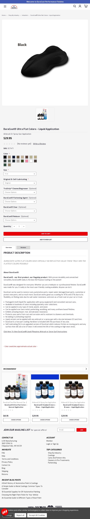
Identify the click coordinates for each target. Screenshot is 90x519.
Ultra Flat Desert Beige (22, 157)
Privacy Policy (7, 462)
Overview (9, 247)
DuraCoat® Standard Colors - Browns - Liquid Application (74, 406)
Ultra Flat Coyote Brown (9, 157)
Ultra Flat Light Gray (18, 161)
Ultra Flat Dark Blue (13, 157)
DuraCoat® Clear (15, 207)
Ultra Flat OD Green (22, 161)
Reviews (23, 247)
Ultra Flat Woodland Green (5, 165)
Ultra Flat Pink (26, 161)
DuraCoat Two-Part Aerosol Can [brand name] (14, 402)
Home (4, 15)
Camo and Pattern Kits (57, 458)
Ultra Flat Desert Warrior (35, 157)
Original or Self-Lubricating (16, 179)
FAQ (3, 453)
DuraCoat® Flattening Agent (20, 198)
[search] (74, 6)
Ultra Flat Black (5, 157)
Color (7, 154)
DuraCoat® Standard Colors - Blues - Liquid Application (45, 406)
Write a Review (39, 144)
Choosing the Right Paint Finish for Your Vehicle (20, 495)
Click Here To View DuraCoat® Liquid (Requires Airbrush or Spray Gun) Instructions (35, 332)
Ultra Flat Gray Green (13, 161)
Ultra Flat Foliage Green (9, 161)
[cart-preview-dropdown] (85, 6)
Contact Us (6, 465)
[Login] (80, 6)
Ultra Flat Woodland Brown (35, 161)
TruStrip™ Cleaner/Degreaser (20, 189)
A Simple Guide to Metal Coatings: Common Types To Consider (22, 487)
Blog (3, 468)
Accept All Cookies (37, 515)
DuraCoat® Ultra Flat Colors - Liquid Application (45, 15)
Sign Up (55, 444)
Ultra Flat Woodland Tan (9, 165)
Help (3, 456)
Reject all (20, 515)
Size (6, 170)
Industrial (25, 15)
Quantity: (7, 226)
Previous (83, 369)
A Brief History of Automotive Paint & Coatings (20, 483)
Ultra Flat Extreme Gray (5, 161)
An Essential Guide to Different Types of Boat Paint (21, 498)
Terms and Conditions (10, 459)
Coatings (51, 455)
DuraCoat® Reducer (16, 216)
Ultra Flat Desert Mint (31, 157)
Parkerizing (52, 463)
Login (48, 444)
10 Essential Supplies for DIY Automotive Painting (21, 492)
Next (86, 369)
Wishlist (49, 441)
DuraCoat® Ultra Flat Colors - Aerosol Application (16, 406)
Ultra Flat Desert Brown (26, 157)
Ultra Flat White (31, 161)
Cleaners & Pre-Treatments (58, 460)
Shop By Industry (13, 15)
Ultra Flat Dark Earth (18, 157)
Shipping (5, 471)
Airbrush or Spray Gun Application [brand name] (44, 402)
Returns (5, 474)
